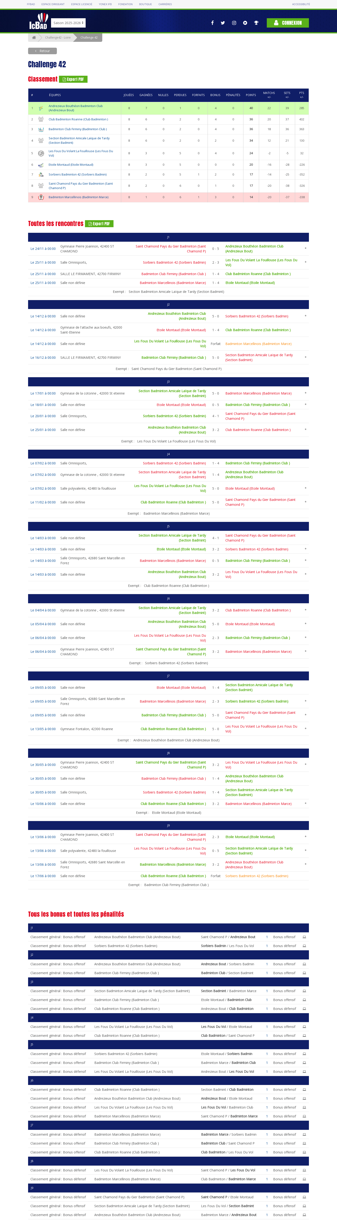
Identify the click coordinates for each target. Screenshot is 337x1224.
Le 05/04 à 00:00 (43, 624)
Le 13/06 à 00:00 (43, 837)
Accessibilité (301, 4)
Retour (44, 51)
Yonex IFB (105, 4)
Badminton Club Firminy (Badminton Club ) (78, 129)
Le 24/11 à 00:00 (43, 248)
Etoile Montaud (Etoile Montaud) (71, 165)
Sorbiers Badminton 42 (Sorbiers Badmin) (77, 174)
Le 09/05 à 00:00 (43, 687)
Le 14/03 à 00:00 (43, 538)
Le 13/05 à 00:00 (43, 729)
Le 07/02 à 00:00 (43, 463)
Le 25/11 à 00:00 (43, 262)
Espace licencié (81, 4)
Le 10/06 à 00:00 (43, 803)
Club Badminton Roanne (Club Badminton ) (78, 119)
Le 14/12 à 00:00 (43, 316)
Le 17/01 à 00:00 (43, 393)
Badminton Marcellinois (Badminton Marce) (78, 197)
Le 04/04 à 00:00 (43, 610)
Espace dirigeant (53, 4)
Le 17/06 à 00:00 (43, 876)
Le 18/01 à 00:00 (43, 404)
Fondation (125, 4)
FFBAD (31, 4)
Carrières (165, 4)
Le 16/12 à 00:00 (43, 357)
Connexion (288, 22)
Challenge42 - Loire (58, 37)
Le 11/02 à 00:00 (43, 502)
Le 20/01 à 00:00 (43, 416)
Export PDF (73, 79)
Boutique (145, 4)
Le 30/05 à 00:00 (43, 764)
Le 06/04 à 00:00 (43, 637)
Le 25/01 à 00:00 (43, 429)
